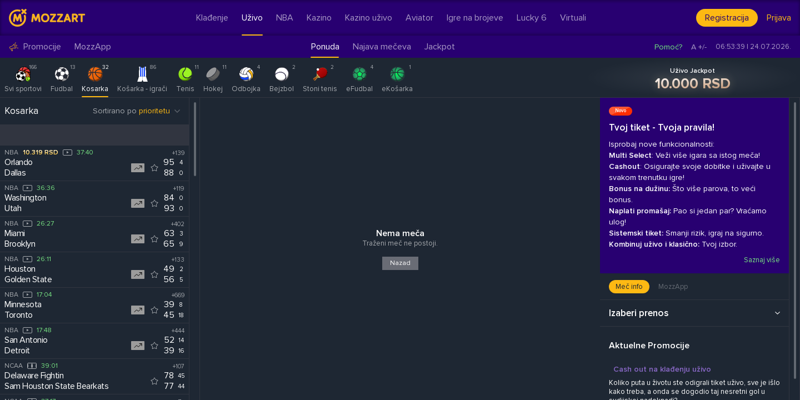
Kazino (319, 17)
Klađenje (212, 17)
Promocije (35, 47)
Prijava (779, 17)
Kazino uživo (368, 17)
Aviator (419, 17)
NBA (284, 17)
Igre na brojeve (475, 17)
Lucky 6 (532, 17)
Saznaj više (761, 260)
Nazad (400, 263)
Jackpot (439, 46)
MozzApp (92, 47)
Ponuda (325, 46)
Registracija (727, 17)
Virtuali (573, 17)
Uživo (252, 17)
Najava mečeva (382, 46)
